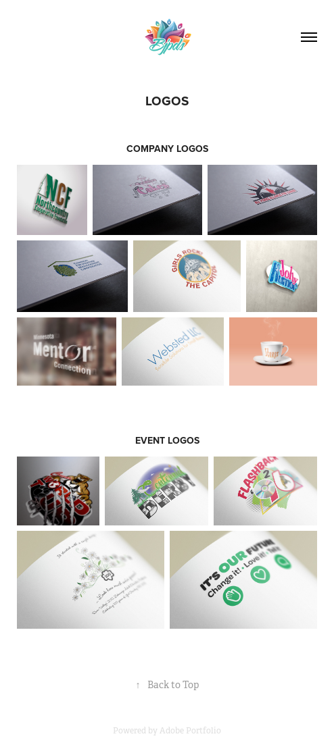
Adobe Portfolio (190, 730)
